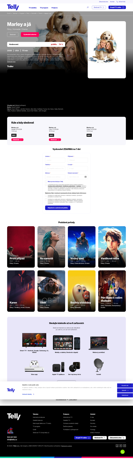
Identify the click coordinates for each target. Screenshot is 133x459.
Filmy (28, 13)
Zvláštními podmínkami (69, 186)
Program (22, 13)
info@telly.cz (12, 440)
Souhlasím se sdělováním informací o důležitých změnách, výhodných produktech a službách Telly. (65, 196)
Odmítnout (114, 455)
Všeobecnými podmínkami (55, 186)
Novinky (92, 424)
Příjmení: (71, 156)
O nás (92, 418)
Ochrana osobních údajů (70, 424)
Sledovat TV (99, 7)
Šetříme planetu (68, 427)
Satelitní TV (66, 421)
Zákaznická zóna (101, 2)
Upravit (114, 450)
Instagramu (60, 400)
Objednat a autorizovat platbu (58, 208)
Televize (15, 13)
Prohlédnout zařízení (66, 384)
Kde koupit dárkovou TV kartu (42, 424)
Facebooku (74, 397)
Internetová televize (39, 418)
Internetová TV (67, 418)
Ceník (34, 430)
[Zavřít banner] (130, 443)
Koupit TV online (117, 7)
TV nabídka (33, 8)
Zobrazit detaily (27, 454)
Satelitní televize (38, 421)
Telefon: (48, 165)
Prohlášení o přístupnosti (70, 430)
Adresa (47, 173)
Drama (42, 13)
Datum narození (73, 173)
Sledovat (13, 35)
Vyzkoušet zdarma (31, 35)
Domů (9, 13)
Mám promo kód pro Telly (55, 182)
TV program (44, 8)
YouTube (73, 400)
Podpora (55, 8)
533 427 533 (12, 438)
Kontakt (111, 2)
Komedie (35, 13)
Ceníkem (78, 186)
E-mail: (70, 165)
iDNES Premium (95, 433)
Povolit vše (114, 445)
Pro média (93, 427)
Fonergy (92, 430)
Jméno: (48, 156)
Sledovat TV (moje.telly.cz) (41, 433)
